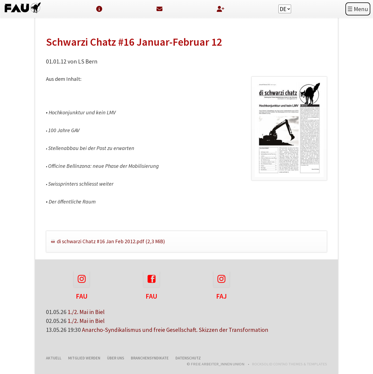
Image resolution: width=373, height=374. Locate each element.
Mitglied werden (84, 358)
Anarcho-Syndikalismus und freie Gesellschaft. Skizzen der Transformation (175, 329)
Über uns (115, 358)
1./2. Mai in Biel (86, 312)
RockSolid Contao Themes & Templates (289, 364)
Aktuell (53, 358)
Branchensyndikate (150, 358)
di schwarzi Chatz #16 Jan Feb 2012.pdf (111, 241)
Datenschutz (188, 358)
